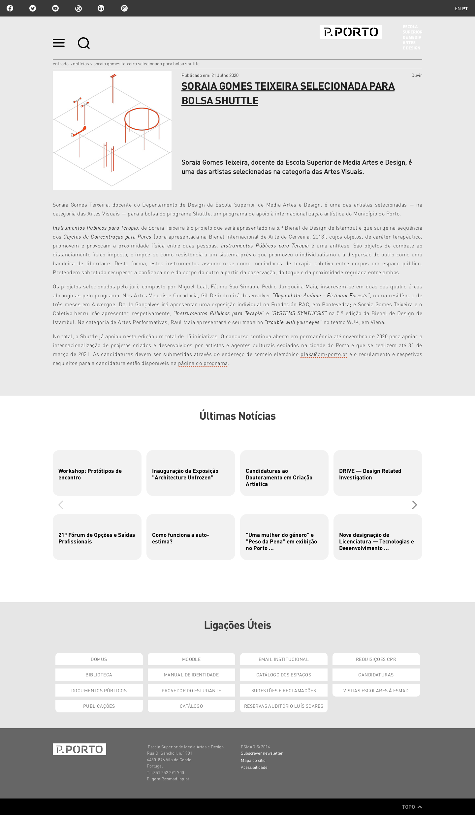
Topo (412, 806)
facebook (10, 8)
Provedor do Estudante (191, 690)
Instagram (123, 8)
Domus (99, 659)
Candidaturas (376, 674)
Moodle (191, 659)
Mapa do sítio (253, 760)
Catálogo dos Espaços (283, 674)
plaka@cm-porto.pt (324, 353)
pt (465, 8)
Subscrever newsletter (262, 753)
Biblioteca (98, 674)
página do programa (203, 362)
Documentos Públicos (99, 690)
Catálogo (191, 706)
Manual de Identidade (191, 674)
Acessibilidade (254, 767)
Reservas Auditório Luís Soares (284, 706)
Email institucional (284, 659)
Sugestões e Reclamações (283, 690)
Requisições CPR (376, 659)
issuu (78, 8)
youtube (55, 8)
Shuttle (202, 213)
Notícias (81, 63)
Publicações (99, 706)
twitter (32, 8)
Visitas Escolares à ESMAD (376, 690)
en (458, 8)
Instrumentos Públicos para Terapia (95, 227)
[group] (97, 473)
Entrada (61, 63)
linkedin (101, 8)
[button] (414, 505)
